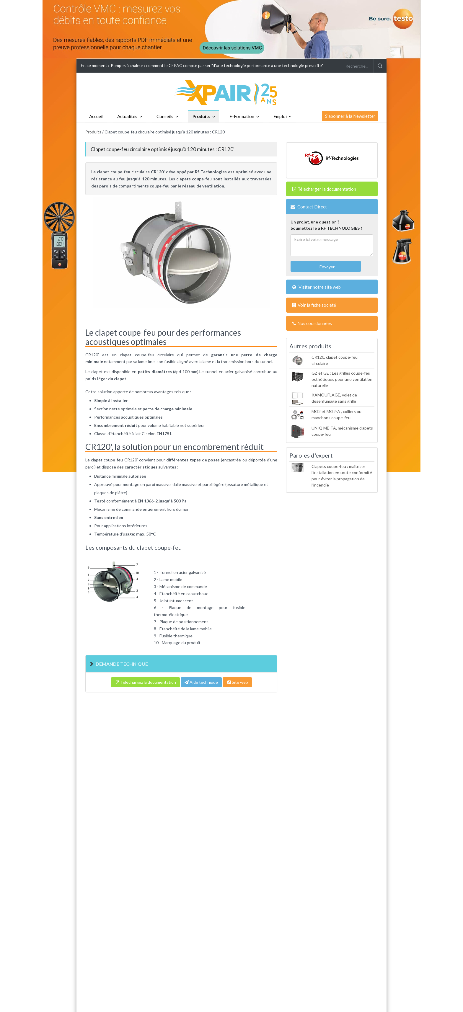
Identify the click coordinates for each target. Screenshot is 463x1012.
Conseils (164, 116)
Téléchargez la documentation (145, 682)
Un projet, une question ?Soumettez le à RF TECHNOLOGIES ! (326, 225)
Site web (237, 682)
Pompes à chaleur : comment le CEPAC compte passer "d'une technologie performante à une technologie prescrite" (217, 65)
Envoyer (327, 266)
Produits (201, 116)
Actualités (127, 116)
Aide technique (201, 682)
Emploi (280, 116)
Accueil (96, 116)
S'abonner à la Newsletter (350, 116)
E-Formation (241, 116)
